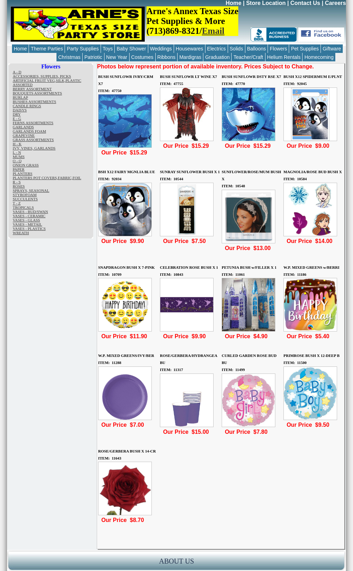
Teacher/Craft (248, 57)
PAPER (18, 169)
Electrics (216, 48)
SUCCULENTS (25, 199)
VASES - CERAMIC (29, 216)
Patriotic (93, 57)
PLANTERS (22, 173)
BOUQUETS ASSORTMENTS (37, 93)
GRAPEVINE (24, 135)
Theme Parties (47, 48)
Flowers (278, 48)
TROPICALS (23, 207)
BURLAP (20, 97)
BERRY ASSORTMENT (32, 89)
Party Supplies (82, 48)
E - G (17, 118)
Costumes (142, 57)
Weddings (161, 48)
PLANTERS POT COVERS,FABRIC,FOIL (47, 178)
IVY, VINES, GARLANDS (34, 148)
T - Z (16, 203)
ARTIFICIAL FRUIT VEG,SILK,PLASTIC (47, 80)
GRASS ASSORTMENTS (33, 140)
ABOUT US (176, 561)
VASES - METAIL (27, 224)
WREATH (21, 233)
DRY (17, 114)
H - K (17, 144)
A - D (17, 72)
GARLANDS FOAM (29, 131)
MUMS (19, 156)
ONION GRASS (26, 165)
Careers (335, 3)
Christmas (69, 57)
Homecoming (318, 57)
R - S (17, 182)
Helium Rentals (284, 57)
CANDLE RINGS (27, 106)
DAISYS (20, 110)
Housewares (189, 48)
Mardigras (190, 57)
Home (233, 3)
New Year (116, 57)
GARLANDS (23, 127)
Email (213, 31)
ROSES (19, 186)
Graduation (217, 57)
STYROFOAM (25, 195)
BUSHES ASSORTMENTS (34, 101)
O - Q (17, 161)
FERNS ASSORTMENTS (33, 123)
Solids (236, 48)
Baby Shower (131, 48)
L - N (17, 152)
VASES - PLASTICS (29, 228)
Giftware (332, 48)
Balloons (256, 48)
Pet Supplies (305, 48)
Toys (108, 48)
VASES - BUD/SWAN (30, 211)
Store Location (266, 3)
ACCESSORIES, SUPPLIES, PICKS (42, 76)
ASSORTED (22, 85)
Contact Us (305, 3)
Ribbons (166, 57)
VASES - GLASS (26, 220)
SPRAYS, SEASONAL (31, 190)
